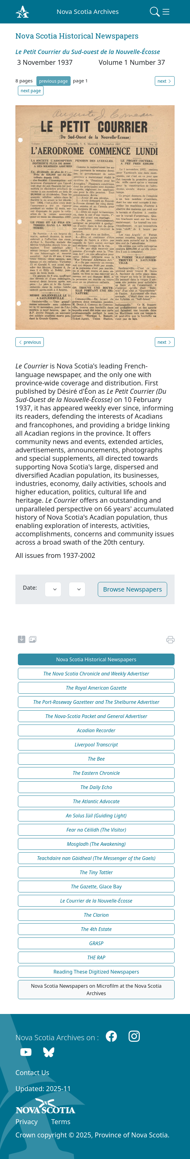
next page (31, 90)
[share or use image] (32, 640)
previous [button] (29, 342)
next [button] (165, 81)
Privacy (26, 1121)
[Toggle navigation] (160, 11)
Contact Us (32, 1072)
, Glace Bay (96, 886)
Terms (60, 1121)
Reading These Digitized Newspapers (96, 971)
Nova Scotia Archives (88, 11)
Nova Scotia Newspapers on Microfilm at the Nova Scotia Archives (96, 989)
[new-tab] (21, 640)
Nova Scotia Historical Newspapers (96, 659)
